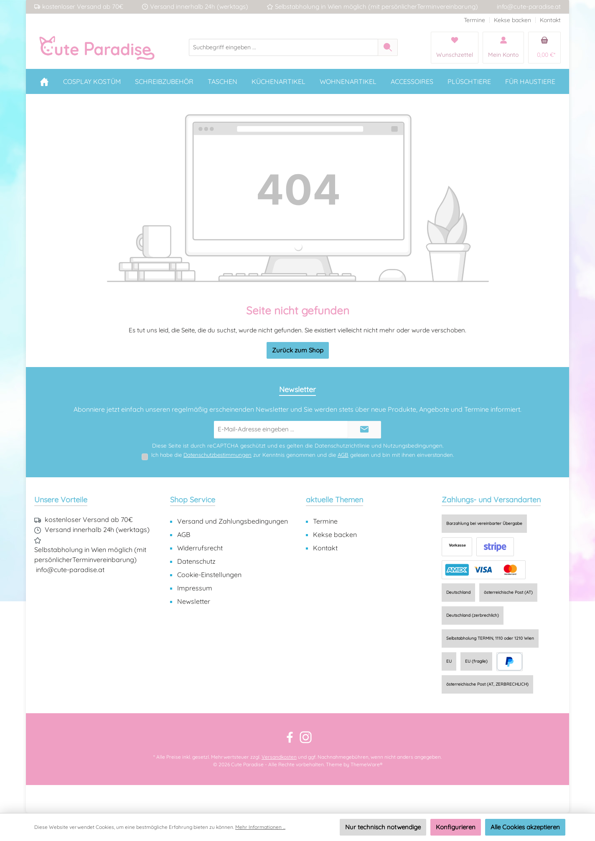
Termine (474, 20)
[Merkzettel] (454, 47)
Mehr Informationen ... (260, 827)
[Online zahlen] (484, 569)
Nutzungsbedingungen (412, 445)
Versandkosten (279, 757)
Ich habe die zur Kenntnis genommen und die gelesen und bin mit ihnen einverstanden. (302, 454)
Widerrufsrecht (200, 548)
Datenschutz (196, 561)
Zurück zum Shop (297, 350)
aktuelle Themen (334, 499)
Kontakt (550, 20)
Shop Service (192, 499)
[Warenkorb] (544, 47)
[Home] (44, 81)
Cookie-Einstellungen (209, 574)
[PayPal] (509, 661)
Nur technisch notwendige (383, 827)
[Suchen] (388, 47)
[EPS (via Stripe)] (495, 546)
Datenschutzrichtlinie (342, 445)
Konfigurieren (455, 827)
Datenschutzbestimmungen (217, 454)
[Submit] (364, 430)
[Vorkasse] (457, 546)
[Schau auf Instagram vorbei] (305, 737)
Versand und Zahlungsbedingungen (232, 521)
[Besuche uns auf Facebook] (289, 737)
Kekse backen (512, 20)
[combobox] (283, 47)
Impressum (194, 588)
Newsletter (193, 601)
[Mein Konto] (503, 47)
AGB (343, 454)
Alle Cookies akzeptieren (525, 827)
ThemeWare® (366, 764)
